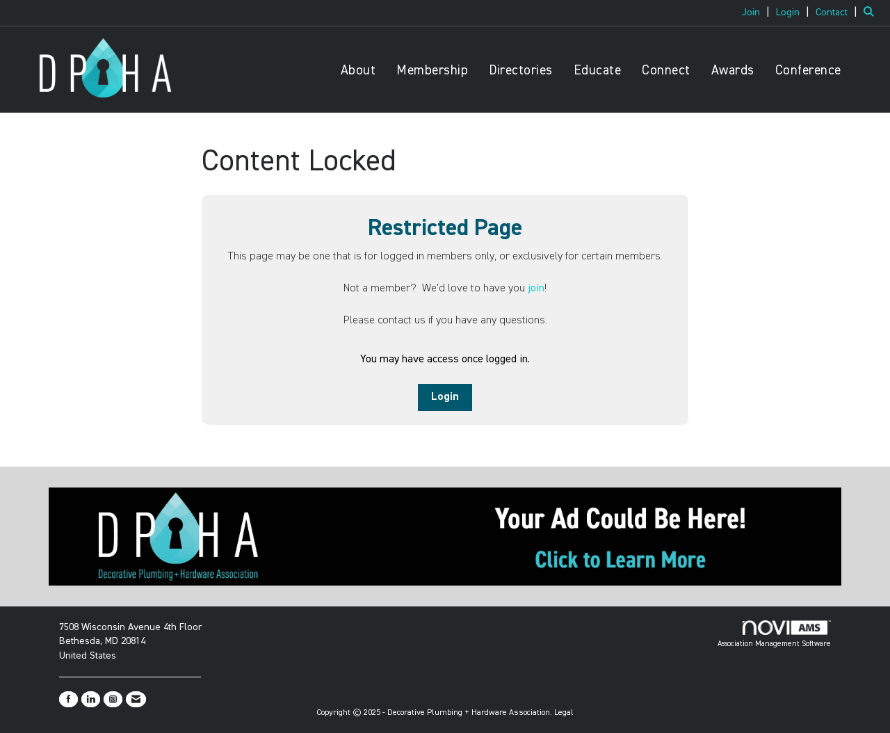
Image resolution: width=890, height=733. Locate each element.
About (358, 70)
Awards (732, 70)
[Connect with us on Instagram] (113, 699)
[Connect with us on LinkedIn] (90, 699)
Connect (666, 70)
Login (445, 397)
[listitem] (757, 12)
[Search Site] (872, 12)
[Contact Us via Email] (136, 699)
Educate (598, 70)
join (536, 288)
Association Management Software (774, 634)
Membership (432, 70)
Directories (521, 70)
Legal (564, 713)
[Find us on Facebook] (68, 699)
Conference (808, 70)
